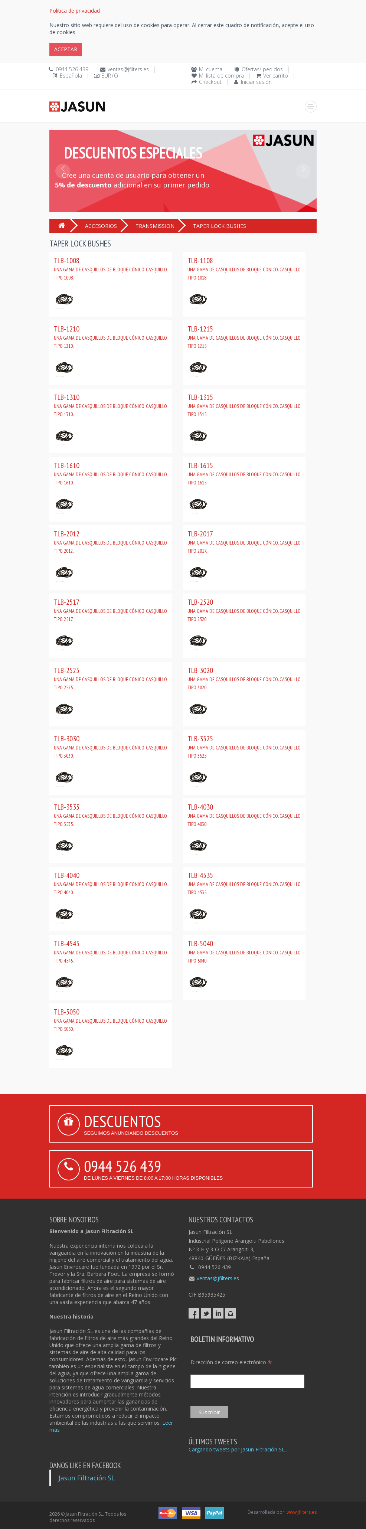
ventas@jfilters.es (128, 69)
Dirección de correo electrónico (231, 1362)
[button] (62, 188)
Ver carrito (275, 75)
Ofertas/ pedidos (262, 69)
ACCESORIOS (101, 225)
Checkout (210, 81)
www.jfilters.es (302, 1512)
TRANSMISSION (154, 225)
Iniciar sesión (256, 81)
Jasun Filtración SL (87, 1477)
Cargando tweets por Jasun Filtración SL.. (238, 1449)
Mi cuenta (210, 69)
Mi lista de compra (221, 75)
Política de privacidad (74, 10)
